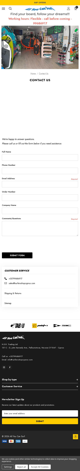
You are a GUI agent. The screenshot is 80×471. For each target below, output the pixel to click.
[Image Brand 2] (40, 324)
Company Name (9, 205)
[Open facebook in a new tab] (10, 366)
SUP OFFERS (40, 2)
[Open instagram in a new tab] (4, 366)
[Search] (10, 8)
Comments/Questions (39, 218)
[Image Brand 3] (62, 324)
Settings (8, 466)
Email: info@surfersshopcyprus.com (17, 358)
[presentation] (21, 243)
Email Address (39, 178)
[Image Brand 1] (17, 324)
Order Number (8, 191)
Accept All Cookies (40, 466)
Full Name (6, 151)
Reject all (21, 466)
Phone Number (8, 165)
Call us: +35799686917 (12, 354)
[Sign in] (68, 8)
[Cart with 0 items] (76, 8)
